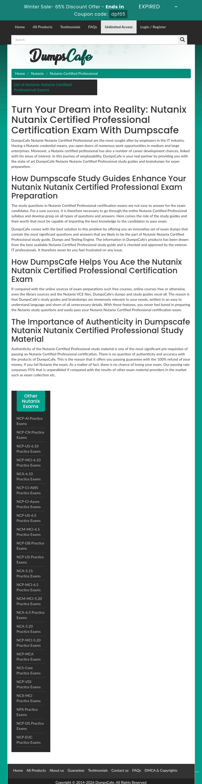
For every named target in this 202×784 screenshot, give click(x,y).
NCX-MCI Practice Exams (29, 698)
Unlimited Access (118, 27)
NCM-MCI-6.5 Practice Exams (29, 532)
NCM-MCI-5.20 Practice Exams (29, 601)
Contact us (119, 770)
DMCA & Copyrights (161, 770)
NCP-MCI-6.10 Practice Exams (29, 462)
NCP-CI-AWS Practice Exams (29, 490)
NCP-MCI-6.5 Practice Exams (29, 587)
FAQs (92, 27)
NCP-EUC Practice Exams (29, 740)
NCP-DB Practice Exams (30, 545)
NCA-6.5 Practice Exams (31, 615)
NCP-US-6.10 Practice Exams (29, 448)
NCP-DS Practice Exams (30, 726)
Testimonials (70, 27)
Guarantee (76, 770)
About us (57, 770)
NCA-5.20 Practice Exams (29, 629)
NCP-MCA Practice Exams (29, 656)
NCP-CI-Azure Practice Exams (29, 504)
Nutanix (37, 73)
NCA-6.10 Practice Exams (29, 476)
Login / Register (153, 27)
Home (20, 27)
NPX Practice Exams (27, 712)
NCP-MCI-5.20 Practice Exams (29, 642)
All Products (42, 27)
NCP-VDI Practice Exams (29, 684)
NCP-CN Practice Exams (30, 435)
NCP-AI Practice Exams (30, 421)
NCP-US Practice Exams (30, 559)
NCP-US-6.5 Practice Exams (29, 518)
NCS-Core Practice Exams (29, 670)
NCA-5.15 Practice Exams (29, 573)
